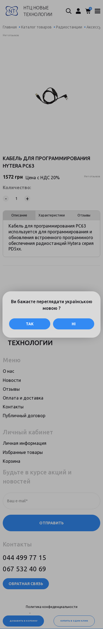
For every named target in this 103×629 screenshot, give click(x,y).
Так (30, 324)
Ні (74, 324)
